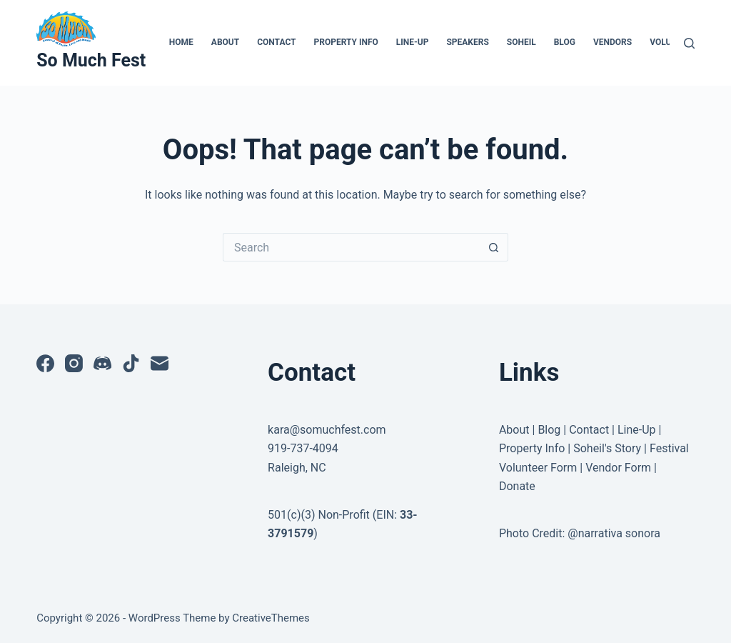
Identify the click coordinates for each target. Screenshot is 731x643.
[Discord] (102, 363)
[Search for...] (351, 247)
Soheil (521, 42)
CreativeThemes (271, 618)
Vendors (612, 42)
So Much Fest (91, 60)
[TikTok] (131, 363)
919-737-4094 (303, 448)
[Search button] (494, 247)
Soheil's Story (607, 448)
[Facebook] (45, 363)
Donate (517, 486)
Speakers (467, 42)
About (225, 42)
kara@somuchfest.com (327, 430)
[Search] (689, 43)
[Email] (159, 363)
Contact (276, 42)
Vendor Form (618, 467)
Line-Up (412, 42)
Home (181, 42)
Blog (564, 42)
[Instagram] (74, 363)
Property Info (346, 42)
